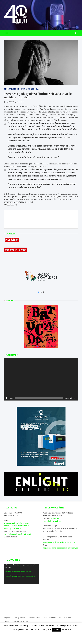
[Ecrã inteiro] (75, 398)
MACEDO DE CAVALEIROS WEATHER (21, 598)
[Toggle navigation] (7, 33)
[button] (38, 292)
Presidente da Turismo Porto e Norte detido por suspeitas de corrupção (60, 218)
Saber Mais (67, 629)
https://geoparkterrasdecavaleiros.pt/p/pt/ (60, 548)
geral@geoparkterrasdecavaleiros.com (60, 542)
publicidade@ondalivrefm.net (16, 526)
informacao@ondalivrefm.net (16, 523)
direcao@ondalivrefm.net (15, 529)
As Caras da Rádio (65, 617)
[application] (41, 379)
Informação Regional (29, 89)
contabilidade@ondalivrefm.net (17, 534)
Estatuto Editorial (50, 617)
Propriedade (8, 617)
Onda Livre (21, 102)
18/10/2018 (10, 102)
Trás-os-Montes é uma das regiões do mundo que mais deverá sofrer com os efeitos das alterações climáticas (22, 219)
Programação (20, 617)
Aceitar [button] (57, 630)
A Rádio (6, 621)
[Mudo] (71, 398)
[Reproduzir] (7, 398)
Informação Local (11, 89)
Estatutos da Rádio (34, 617)
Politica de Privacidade (20, 621)
